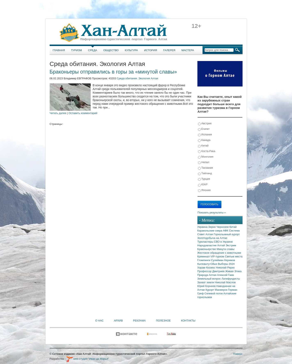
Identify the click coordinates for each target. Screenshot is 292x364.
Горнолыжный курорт (227, 234)
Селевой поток (214, 293)
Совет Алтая (205, 234)
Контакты (188, 320)
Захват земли (206, 282)
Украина (202, 226)
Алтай (221, 245)
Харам (201, 267)
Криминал (204, 256)
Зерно (212, 226)
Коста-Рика (206, 151)
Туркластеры (205, 241)
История (150, 50)
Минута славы (225, 249)
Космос (211, 267)
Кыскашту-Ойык (207, 263)
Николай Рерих (225, 267)
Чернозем (222, 226)
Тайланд (205, 173)
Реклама (139, 320)
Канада (204, 140)
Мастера (187, 50)
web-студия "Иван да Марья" (87, 358)
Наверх (237, 353)
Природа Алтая (207, 274)
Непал (203, 162)
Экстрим (231, 245)
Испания (205, 134)
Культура (131, 50)
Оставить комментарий (83, 113)
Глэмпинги (204, 260)
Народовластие (207, 245)
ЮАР (203, 184)
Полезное (163, 320)
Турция (204, 179)
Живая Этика (233, 271)
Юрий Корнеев (206, 286)
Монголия (205, 157)
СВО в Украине (223, 241)
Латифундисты (231, 278)
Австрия (205, 123)
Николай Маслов (225, 282)
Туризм (76, 50)
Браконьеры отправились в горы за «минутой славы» (113, 72)
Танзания (205, 168)
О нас (99, 320)
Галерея (169, 50)
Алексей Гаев (225, 274)
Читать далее (58, 113)
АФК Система (231, 230)
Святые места (233, 256)
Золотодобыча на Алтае (212, 238)
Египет (204, 129)
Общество (111, 50)
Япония (204, 190)
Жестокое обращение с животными (219, 252)
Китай (203, 145)
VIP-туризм (217, 256)
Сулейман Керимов (223, 260)
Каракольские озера (210, 230)
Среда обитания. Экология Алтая (137, 78)
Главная (59, 50)
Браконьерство (207, 249)
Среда (92, 50)
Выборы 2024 (226, 263)
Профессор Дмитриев (211, 271)
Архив (118, 320)
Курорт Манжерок (217, 289)
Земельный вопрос (209, 278)
